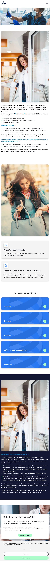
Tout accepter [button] (26, 558)
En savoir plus (6, 545)
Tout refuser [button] (26, 554)
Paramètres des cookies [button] (26, 550)
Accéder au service (25, 535)
